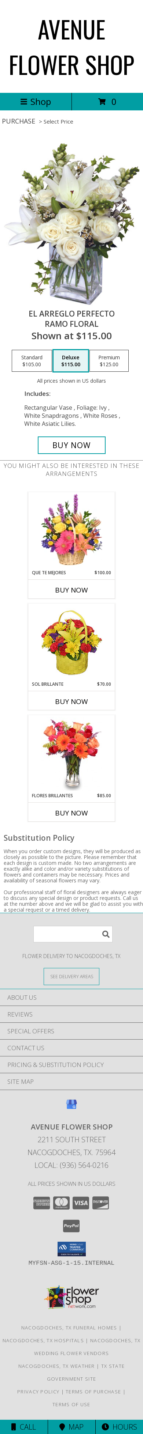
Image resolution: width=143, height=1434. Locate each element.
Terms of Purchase (93, 1391)
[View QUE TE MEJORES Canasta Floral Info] (71, 531)
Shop (35, 101)
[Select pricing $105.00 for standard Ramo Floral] (32, 360)
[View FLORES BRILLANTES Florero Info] (71, 754)
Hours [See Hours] (119, 1427)
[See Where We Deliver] (71, 976)
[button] (72, 1249)
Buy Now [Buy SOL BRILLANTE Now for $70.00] (71, 701)
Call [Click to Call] (23, 1427)
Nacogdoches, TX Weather (56, 1366)
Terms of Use (71, 1404)
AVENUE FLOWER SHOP (71, 46)
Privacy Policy (38, 1391)
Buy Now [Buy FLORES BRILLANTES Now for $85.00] (71, 813)
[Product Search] (73, 934)
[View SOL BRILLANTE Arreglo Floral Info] (71, 642)
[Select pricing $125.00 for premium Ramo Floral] (109, 360)
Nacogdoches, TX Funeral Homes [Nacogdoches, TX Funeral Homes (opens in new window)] (69, 1327)
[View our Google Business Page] (71, 1108)
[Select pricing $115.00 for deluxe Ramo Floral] (71, 360)
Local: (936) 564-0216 (71, 1165)
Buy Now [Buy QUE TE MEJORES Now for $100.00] (71, 590)
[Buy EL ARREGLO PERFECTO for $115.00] (72, 445)
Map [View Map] (71, 1427)
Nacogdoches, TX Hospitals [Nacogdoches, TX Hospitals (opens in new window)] (43, 1340)
